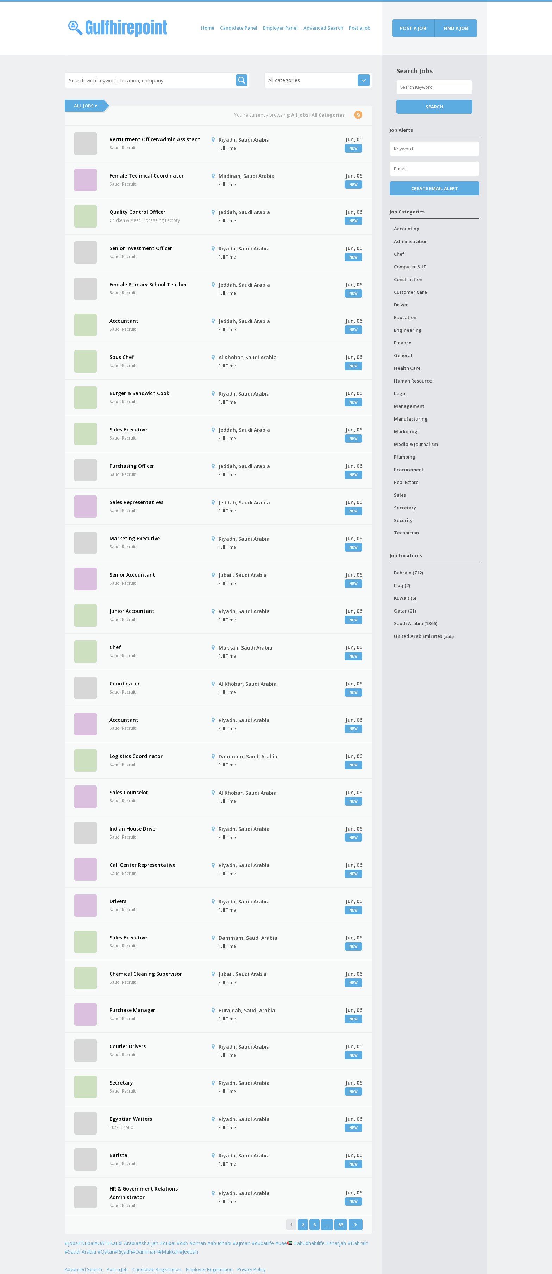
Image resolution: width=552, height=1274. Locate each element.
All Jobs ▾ (85, 105)
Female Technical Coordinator (146, 175)
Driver (401, 305)
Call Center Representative (142, 865)
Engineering (408, 330)
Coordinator (124, 683)
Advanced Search (323, 28)
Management (409, 406)
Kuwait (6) (405, 598)
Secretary (121, 1082)
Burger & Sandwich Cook (139, 393)
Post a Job (359, 28)
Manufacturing (411, 419)
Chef (115, 647)
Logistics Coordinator (136, 756)
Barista (118, 1155)
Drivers (117, 901)
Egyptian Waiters (130, 1118)
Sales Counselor (128, 792)
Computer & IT (410, 266)
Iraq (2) (402, 585)
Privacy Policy (251, 1269)
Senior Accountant (132, 574)
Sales (400, 495)
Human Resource (413, 381)
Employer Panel (280, 28)
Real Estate (406, 482)
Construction (408, 279)
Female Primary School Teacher (148, 284)
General (403, 355)
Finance (403, 343)
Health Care (407, 368)
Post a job (413, 28)
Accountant (123, 320)
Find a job (456, 28)
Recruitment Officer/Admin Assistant (154, 139)
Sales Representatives (136, 502)
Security (403, 520)
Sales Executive (128, 429)
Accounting (407, 228)
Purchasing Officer (131, 465)
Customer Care (410, 292)
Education (405, 317)
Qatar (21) (405, 611)
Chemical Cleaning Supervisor (145, 973)
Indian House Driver (133, 828)
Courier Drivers (127, 1046)
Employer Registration (209, 1269)
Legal (400, 393)
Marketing (406, 431)
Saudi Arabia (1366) (415, 623)
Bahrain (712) (408, 573)
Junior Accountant (132, 611)
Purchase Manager (132, 1010)
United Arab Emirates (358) (424, 636)
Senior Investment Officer (140, 248)
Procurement (409, 469)
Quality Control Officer (137, 212)
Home (207, 28)
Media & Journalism (416, 444)
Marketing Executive (134, 538)
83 (340, 1225)
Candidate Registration (156, 1269)
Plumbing (404, 457)
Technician (406, 532)
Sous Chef (121, 357)
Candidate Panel (238, 28)
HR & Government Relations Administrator (143, 1192)
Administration (411, 241)
